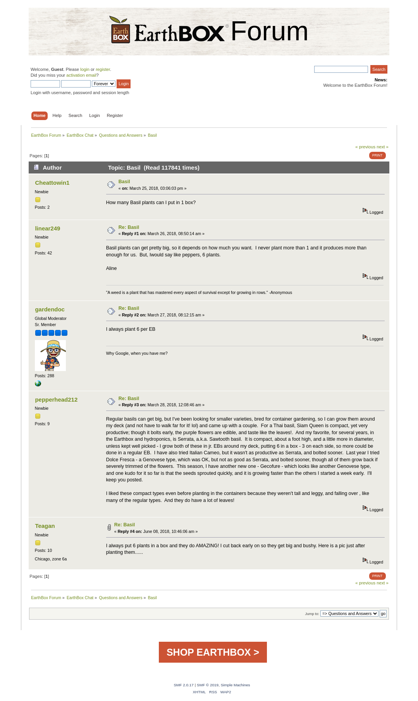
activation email (81, 75)
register (103, 69)
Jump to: (312, 614)
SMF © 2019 (207, 685)
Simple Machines (235, 685)
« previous (365, 146)
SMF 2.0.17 (184, 685)
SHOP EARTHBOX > (213, 652)
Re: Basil (129, 227)
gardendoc (50, 309)
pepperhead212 (56, 399)
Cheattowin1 (52, 182)
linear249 (47, 228)
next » (383, 146)
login (84, 69)
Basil (124, 181)
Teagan (45, 525)
